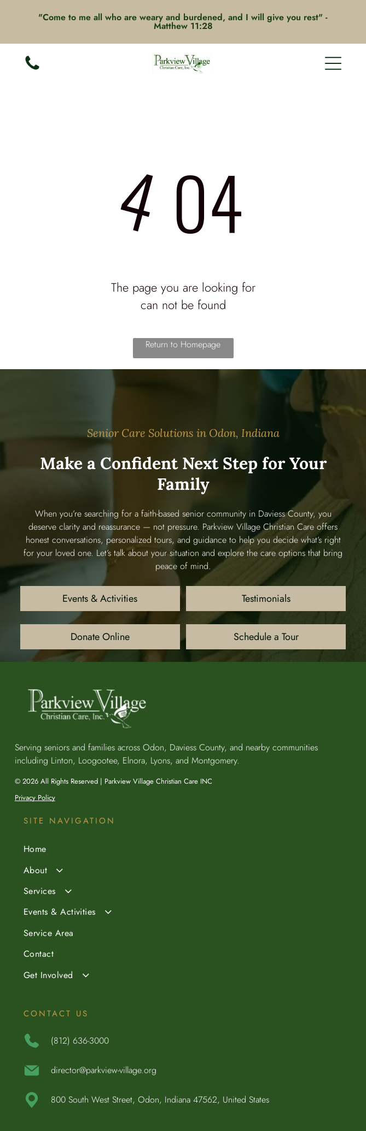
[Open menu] (333, 63)
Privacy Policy (35, 797)
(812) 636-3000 (80, 1040)
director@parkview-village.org (103, 1070)
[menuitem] (183, 850)
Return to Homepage (183, 344)
